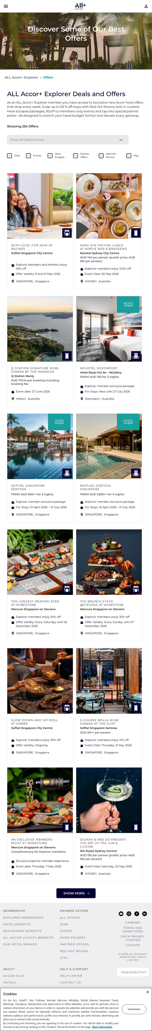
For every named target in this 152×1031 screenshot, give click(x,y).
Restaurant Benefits (22, 931)
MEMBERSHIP (14, 911)
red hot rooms (111, 155)
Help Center (71, 976)
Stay (64, 958)
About (9, 969)
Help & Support (74, 969)
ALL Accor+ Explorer (21, 77)
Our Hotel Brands (20, 944)
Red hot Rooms (74, 951)
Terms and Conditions (132, 929)
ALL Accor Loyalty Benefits (28, 937)
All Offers (70, 917)
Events (66, 931)
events (37, 155)
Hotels (9, 982)
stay (136, 155)
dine (17, 155)
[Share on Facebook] (143, 77)
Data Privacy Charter (133, 938)
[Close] (147, 992)
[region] (76, 1009)
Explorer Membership (23, 917)
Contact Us (70, 982)
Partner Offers (74, 944)
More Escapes (73, 937)
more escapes (59, 155)
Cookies (133, 945)
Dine (64, 924)
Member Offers (74, 911)
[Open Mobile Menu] (6, 6)
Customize (134, 1009)
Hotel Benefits (17, 924)
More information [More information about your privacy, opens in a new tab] (102, 1027)
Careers (132, 922)
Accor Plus (13, 976)
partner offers (84, 155)
